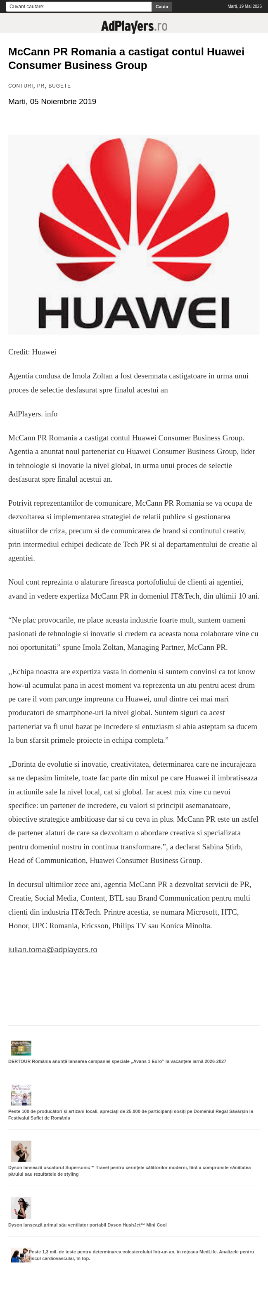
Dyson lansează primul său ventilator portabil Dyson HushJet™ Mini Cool (87, 1224)
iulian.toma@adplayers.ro (52, 949)
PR (41, 85)
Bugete (60, 85)
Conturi (20, 85)
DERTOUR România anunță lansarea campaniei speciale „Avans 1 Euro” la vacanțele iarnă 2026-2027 (117, 1061)
